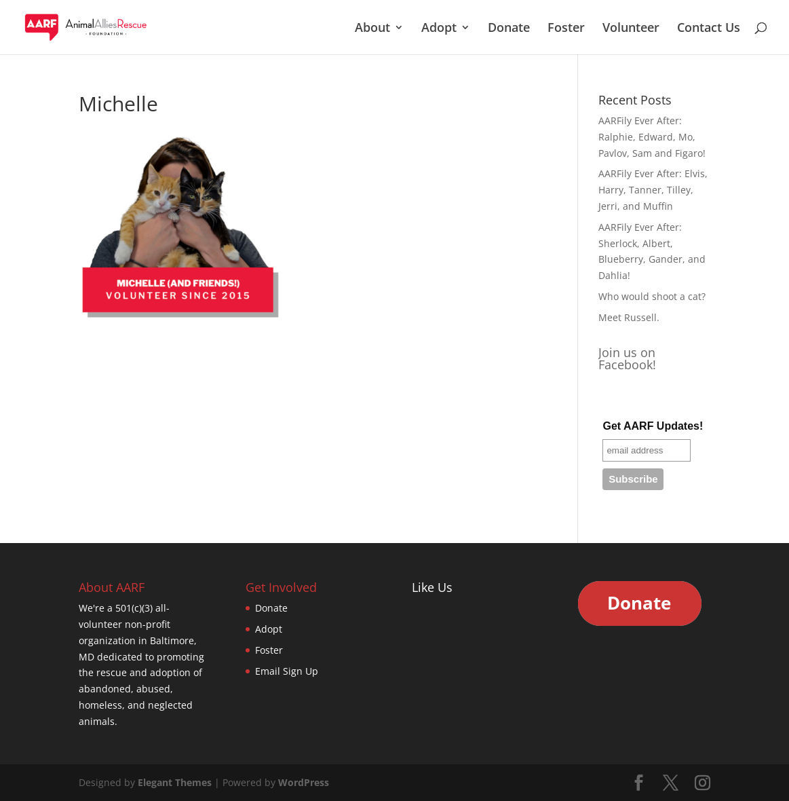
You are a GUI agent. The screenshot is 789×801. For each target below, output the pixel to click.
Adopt (439, 28)
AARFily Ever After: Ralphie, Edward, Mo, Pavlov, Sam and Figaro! (652, 137)
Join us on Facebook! (627, 358)
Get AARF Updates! (652, 426)
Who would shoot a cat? (652, 296)
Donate (509, 28)
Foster (566, 28)
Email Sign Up (286, 671)
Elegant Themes (175, 782)
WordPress (303, 782)
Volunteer (630, 28)
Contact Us (708, 28)
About (372, 28)
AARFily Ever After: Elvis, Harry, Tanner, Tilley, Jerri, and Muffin (653, 189)
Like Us (432, 587)
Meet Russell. (628, 317)
